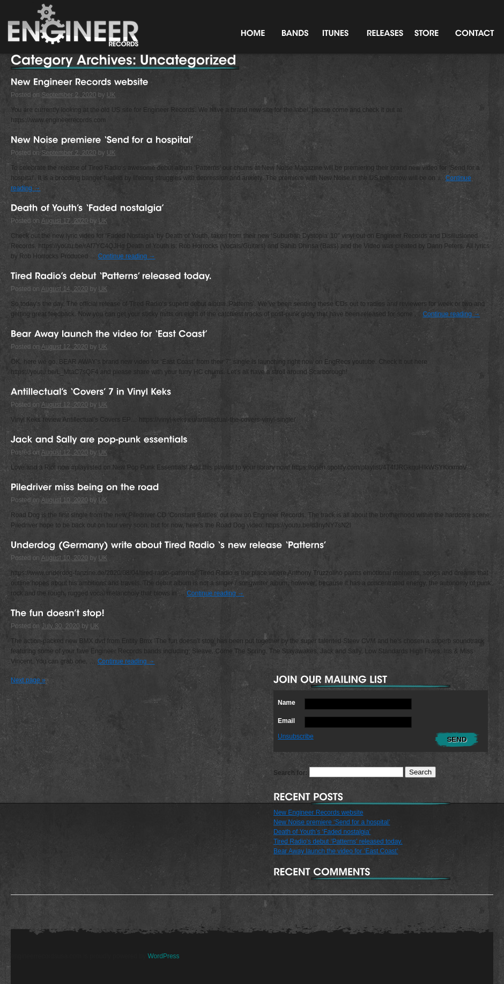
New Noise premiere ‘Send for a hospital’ (331, 822)
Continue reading (126, 256)
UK (111, 95)
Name (286, 702)
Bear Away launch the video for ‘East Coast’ (335, 851)
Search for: (290, 772)
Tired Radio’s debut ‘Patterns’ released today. (338, 841)
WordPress (163, 956)
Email (286, 721)
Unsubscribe (296, 736)
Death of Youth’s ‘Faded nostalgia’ (321, 832)
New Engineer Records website (318, 812)
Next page (28, 680)
